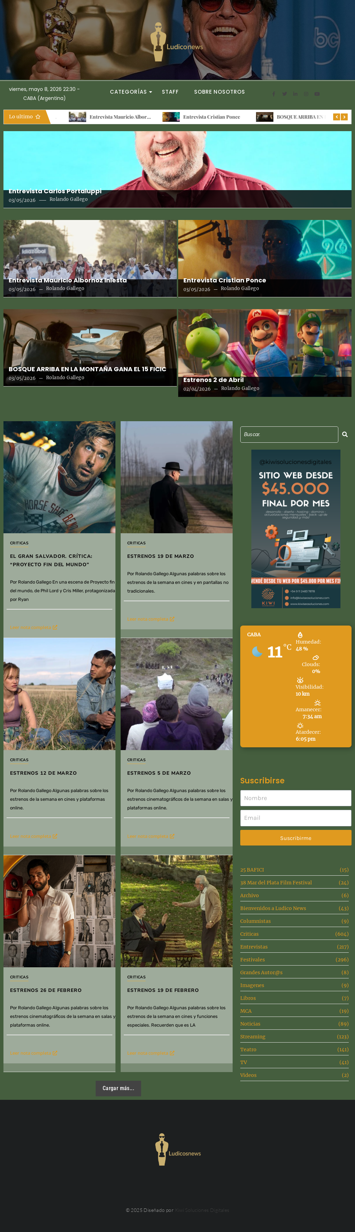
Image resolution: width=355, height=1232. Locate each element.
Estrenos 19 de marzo (160, 556)
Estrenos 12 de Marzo (43, 773)
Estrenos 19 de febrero (163, 990)
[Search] (289, 434)
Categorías (130, 91)
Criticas (19, 543)
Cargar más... (118, 1088)
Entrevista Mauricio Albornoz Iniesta (211, 116)
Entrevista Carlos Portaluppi (108, 116)
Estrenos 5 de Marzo (159, 773)
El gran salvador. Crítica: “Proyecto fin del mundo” (51, 560)
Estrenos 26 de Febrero (46, 990)
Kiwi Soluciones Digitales (202, 1210)
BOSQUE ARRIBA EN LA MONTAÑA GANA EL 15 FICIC (87, 369)
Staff (170, 91)
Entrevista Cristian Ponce (292, 116)
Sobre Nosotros (219, 91)
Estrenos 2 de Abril (213, 379)
